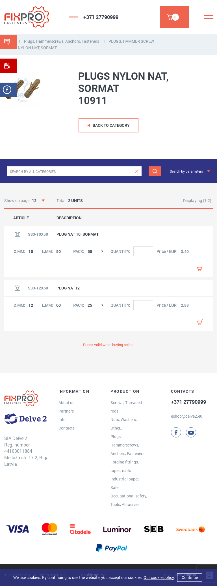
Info (62, 419)
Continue (190, 577)
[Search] (155, 171)
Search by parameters (186, 171)
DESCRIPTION (69, 217)
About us (66, 402)
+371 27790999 (100, 17)
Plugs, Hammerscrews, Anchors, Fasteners (61, 41)
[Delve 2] (32, 17)
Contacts (66, 428)
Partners (66, 411)
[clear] (137, 171)
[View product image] (17, 234)
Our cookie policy (159, 577)
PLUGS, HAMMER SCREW (131, 41)
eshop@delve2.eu (186, 416)
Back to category (111, 125)
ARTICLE (21, 217)
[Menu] (208, 17)
